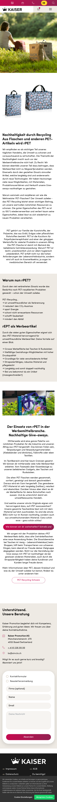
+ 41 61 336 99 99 (33, 3)
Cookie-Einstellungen (23, 797)
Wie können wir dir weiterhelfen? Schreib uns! (28, 527)
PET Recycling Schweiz (28, 580)
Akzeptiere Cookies (44, 797)
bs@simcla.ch (14, 653)
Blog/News (12, 3)
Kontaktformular (18, 677)
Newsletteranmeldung (21, 681)
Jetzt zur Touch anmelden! (43, 3)
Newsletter (23, 3)
